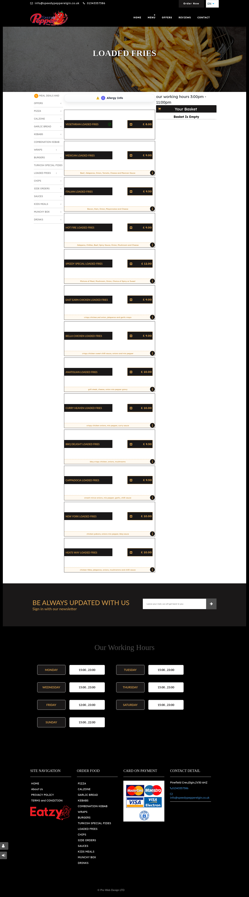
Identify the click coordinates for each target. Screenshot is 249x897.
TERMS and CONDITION (47, 800)
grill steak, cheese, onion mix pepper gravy (120, 389)
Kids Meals (41, 204)
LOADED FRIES (87, 829)
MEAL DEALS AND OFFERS (46, 99)
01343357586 (96, 3)
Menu (151, 17)
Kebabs (38, 134)
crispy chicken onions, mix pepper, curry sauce (120, 425)
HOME (35, 783)
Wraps (38, 149)
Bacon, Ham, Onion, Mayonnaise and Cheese (120, 208)
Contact (203, 17)
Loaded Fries (42, 173)
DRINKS (83, 863)
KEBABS (83, 800)
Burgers (39, 157)
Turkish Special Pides (48, 165)
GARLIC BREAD (88, 795)
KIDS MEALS (86, 851)
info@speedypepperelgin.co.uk (57, 3)
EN (210, 3)
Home (137, 17)
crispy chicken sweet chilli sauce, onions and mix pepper (117, 353)
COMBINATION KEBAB (92, 806)
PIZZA (82, 783)
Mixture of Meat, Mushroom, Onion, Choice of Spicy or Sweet (116, 281)
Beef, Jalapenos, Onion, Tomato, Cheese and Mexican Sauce (116, 172)
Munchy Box (42, 211)
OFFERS (167, 17)
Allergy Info (112, 98)
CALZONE (84, 789)
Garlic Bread (42, 126)
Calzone (39, 118)
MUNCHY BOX (87, 857)
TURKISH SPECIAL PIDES (94, 823)
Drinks (38, 219)
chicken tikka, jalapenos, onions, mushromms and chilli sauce (116, 569)
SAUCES (83, 846)
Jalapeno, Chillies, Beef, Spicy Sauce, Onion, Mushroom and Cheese (115, 245)
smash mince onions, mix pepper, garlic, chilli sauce (118, 497)
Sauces (38, 196)
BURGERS (84, 817)
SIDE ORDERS (87, 840)
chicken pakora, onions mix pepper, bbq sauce (120, 533)
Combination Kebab (47, 142)
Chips (37, 180)
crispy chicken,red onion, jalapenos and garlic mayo (118, 317)
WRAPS (82, 812)
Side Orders (42, 188)
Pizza (37, 111)
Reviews (185, 17)
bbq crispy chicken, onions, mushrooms (121, 461)
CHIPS (82, 834)
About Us (37, 789)
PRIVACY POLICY (42, 795)
